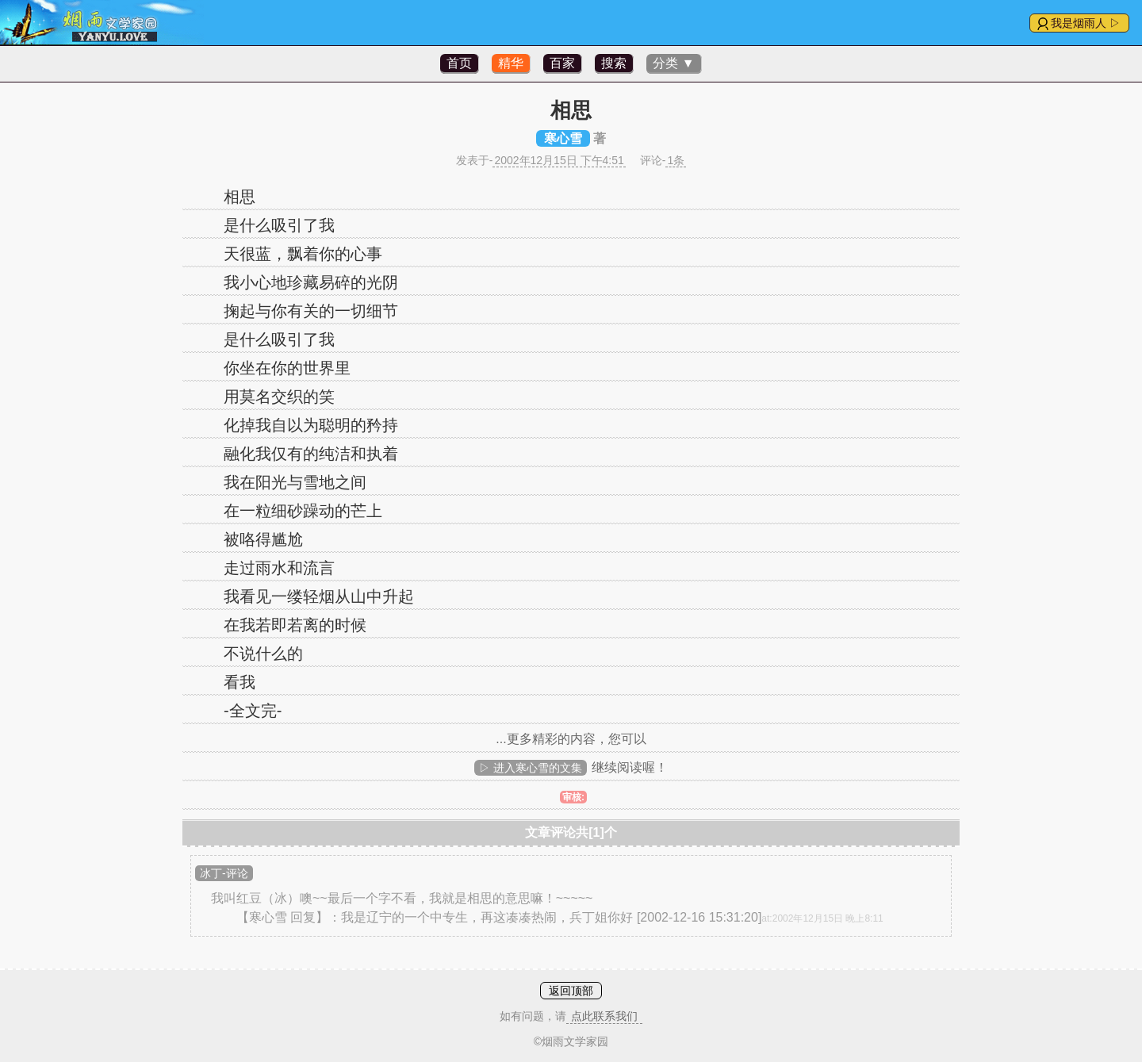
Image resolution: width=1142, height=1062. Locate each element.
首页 (459, 63)
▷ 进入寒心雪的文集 (530, 767)
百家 (562, 63)
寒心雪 (563, 138)
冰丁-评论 (224, 873)
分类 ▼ (673, 63)
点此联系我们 (604, 1016)
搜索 (614, 63)
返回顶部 (571, 990)
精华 (510, 63)
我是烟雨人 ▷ (1086, 23)
